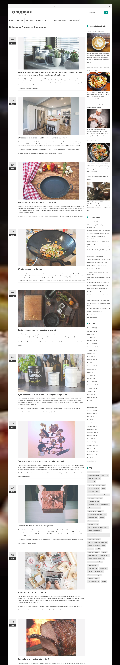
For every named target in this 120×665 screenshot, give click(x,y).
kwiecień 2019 (91, 451)
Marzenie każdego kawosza (94, 314)
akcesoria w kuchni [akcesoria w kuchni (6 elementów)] (93, 475)
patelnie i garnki (25, 476)
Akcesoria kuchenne (32, 88)
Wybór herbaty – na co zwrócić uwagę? (98, 241)
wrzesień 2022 (91, 350)
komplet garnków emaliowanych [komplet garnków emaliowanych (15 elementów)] (97, 514)
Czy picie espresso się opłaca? (95, 303)
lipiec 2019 (90, 442)
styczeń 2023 (91, 337)
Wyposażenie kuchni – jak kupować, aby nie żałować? (42, 138)
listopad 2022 (91, 343)
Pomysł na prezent (77, 6)
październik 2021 (91, 385)
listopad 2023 (91, 328)
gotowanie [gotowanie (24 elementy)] (99, 498)
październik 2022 (91, 347)
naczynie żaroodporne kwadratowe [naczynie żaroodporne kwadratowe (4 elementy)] (97, 542)
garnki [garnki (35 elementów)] (103, 488)
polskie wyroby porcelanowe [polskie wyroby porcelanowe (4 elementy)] (96, 558)
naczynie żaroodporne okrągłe (53, 153)
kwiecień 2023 (91, 331)
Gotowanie (67, 6)
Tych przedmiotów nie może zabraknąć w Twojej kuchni (43, 395)
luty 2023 (90, 334)
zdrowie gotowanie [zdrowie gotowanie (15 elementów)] (93, 581)
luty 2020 (90, 420)
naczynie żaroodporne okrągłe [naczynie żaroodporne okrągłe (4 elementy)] (96, 545)
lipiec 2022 (90, 356)
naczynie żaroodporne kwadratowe (35, 153)
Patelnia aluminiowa (53, 216)
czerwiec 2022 (91, 359)
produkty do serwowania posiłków (27, 543)
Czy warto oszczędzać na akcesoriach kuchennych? (41, 461)
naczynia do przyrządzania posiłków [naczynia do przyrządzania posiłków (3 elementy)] (97, 527)
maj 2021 (89, 400)
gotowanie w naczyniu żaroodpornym (63, 408)
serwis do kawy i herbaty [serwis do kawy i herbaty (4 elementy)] (95, 562)
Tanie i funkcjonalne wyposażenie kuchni (37, 330)
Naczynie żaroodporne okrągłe (47, 606)
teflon (25, 219)
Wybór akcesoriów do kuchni (31, 269)
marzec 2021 (90, 404)
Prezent (78, 606)
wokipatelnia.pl (22, 11)
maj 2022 (89, 363)
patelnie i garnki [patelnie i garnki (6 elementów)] (104, 555)
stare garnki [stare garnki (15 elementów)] (103, 568)
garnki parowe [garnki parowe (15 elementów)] (105, 495)
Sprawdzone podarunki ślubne (32, 592)
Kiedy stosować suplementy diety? (97, 236)
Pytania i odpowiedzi (90, 6)
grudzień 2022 (91, 340)
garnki (78, 280)
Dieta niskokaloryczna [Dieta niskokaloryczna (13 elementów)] (94, 478)
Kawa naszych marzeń (93, 300)
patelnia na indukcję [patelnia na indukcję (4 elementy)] (93, 552)
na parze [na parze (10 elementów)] (90, 549)
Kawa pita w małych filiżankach (96, 277)
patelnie (82, 280)
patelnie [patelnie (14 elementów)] (104, 552)
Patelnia (51, 149)
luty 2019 (90, 458)
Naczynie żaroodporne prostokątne (65, 606)
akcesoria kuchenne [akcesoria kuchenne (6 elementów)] (93, 472)
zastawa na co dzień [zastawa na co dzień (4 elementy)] (93, 578)
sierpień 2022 (91, 353)
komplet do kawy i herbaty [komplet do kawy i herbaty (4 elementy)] (95, 511)
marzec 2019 (90, 454)
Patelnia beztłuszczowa (51, 341)
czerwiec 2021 (91, 397)
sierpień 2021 (91, 391)
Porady (53, 6)
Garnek (41, 149)
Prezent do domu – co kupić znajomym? (36, 526)
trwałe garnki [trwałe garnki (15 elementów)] (99, 571)
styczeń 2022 (91, 375)
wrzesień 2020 (91, 410)
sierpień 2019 (91, 439)
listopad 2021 (91, 381)
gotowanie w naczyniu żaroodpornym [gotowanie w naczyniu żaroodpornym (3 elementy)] (98, 504)
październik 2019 (91, 432)
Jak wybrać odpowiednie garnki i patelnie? (37, 202)
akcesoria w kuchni (70, 280)
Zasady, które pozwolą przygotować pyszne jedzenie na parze (97, 105)
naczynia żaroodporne (30, 609)
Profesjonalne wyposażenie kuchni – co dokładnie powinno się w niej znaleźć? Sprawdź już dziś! (98, 285)
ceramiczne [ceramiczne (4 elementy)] (105, 475)
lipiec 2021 (90, 394)
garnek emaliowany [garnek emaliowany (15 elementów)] (93, 488)
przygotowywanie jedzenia (75, 216)
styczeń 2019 (91, 461)
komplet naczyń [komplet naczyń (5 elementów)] (92, 517)
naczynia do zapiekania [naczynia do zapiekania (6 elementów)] (94, 530)
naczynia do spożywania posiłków (40, 412)
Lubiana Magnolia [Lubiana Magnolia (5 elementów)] (93, 524)
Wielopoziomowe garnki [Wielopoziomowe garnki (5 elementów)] (94, 575)
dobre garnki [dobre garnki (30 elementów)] (91, 481)
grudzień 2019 (91, 426)
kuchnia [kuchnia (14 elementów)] (102, 517)
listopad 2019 (91, 429)
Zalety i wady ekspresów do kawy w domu (97, 178)
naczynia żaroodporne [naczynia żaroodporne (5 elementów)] (94, 539)
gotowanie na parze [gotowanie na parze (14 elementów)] (93, 501)
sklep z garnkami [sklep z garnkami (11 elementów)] (92, 568)
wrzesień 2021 (91, 388)
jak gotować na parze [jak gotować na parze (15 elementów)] (94, 508)
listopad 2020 (91, 407)
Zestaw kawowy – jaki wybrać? (96, 31)
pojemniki (52, 412)
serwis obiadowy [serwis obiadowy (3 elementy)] (93, 565)
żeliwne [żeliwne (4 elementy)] (104, 581)
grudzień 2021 (91, 378)
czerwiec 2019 (91, 445)
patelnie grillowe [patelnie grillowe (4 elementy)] (92, 555)
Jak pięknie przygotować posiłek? (33, 659)
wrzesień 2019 (91, 435)
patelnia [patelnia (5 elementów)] (98, 549)
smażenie (20, 219)
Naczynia (59, 6)
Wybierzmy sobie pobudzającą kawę (97, 272)
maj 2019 (89, 448)
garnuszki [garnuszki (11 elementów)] (91, 498)
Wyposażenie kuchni (59, 149)
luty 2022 (90, 372)
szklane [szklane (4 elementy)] (90, 571)
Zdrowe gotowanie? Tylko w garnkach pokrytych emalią (98, 68)
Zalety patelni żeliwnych (94, 141)
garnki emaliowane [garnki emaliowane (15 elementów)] (93, 495)
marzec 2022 (90, 369)
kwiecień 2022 (91, 366)
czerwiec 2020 (91, 413)
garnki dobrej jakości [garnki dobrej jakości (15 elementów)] (93, 491)
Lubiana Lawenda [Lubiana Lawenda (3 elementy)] (93, 521)
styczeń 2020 (91, 423)
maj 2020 (89, 416)
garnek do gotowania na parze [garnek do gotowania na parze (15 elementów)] (96, 485)
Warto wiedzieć (102, 6)
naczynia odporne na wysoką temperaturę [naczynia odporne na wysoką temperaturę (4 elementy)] (96, 535)
